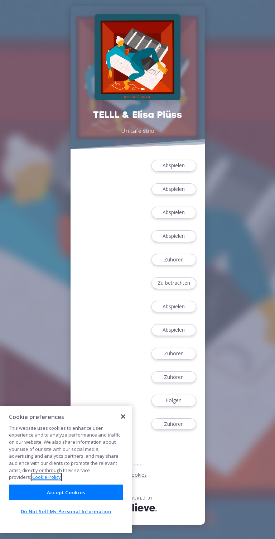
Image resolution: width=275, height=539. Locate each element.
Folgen (174, 400)
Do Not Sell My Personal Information (66, 511)
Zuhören (174, 259)
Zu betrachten (174, 283)
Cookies (137, 474)
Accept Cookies (66, 492)
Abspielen (174, 165)
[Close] (123, 416)
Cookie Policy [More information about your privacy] (46, 477)
